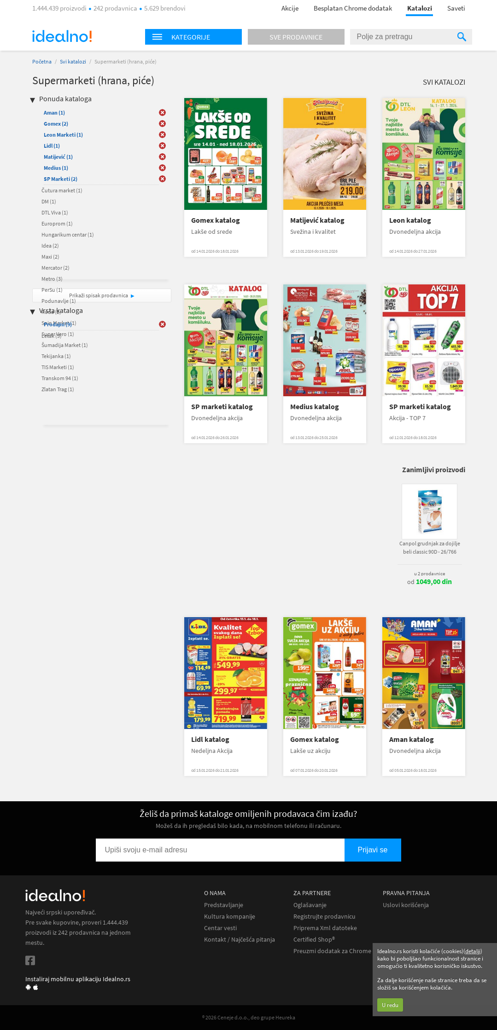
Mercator (55, 267)
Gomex (56, 123)
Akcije (289, 8)
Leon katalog (410, 220)
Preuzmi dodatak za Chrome (332, 951)
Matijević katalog (317, 220)
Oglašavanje (310, 905)
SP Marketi (60, 178)
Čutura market (61, 190)
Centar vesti (220, 928)
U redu (390, 1005)
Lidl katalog (210, 739)
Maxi (50, 256)
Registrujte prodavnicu (324, 916)
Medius (56, 167)
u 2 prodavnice (429, 573)
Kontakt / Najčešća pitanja (239, 939)
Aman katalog (411, 739)
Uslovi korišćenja (406, 905)
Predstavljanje (223, 905)
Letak (51, 335)
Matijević (58, 156)
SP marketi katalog (222, 406)
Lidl (52, 145)
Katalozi (419, 8)
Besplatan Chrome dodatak (353, 8)
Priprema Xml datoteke (325, 928)
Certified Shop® (314, 939)
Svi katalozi (73, 61)
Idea (50, 245)
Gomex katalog (215, 220)
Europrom (57, 223)
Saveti (456, 8)
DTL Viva (54, 212)
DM (48, 201)
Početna (42, 61)
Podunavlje (58, 300)
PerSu (52, 289)
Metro (52, 278)
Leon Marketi (63, 134)
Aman (54, 112)
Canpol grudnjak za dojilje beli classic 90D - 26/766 (429, 547)
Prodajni (58, 324)
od (429, 582)
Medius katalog (314, 406)
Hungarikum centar (67, 234)
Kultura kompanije (229, 916)
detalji (472, 951)
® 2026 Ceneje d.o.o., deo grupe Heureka (248, 1017)
